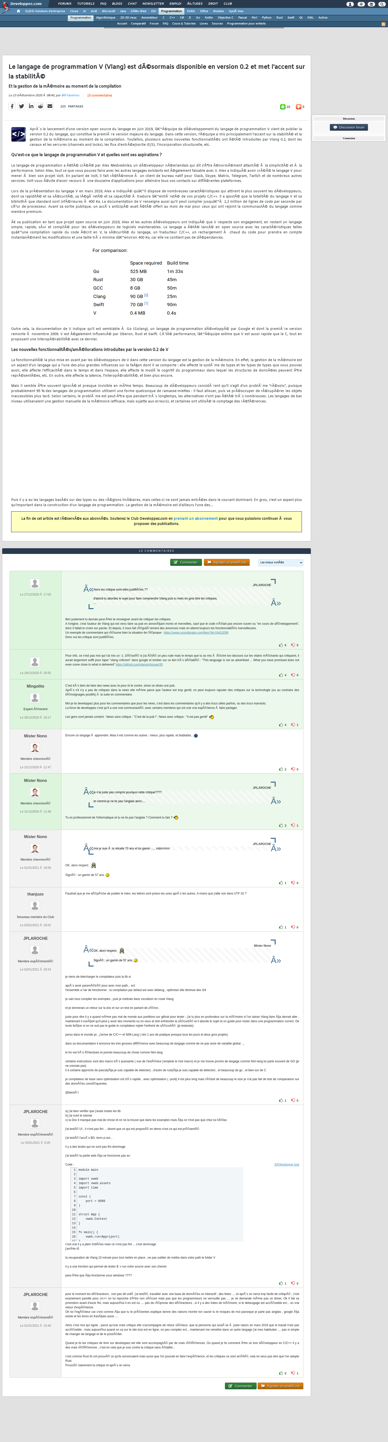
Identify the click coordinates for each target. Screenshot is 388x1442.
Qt (300, 18)
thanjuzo (35, 894)
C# (182, 18)
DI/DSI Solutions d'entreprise (45, 11)
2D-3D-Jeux (128, 18)
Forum (154, 23)
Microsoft (108, 11)
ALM (94, 11)
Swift (291, 18)
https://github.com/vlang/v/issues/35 (139, 664)
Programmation (171, 11)
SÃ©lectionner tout (286, 1164)
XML (310, 18)
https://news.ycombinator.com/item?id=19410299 (196, 632)
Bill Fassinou (70, 96)
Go (198, 18)
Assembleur (149, 18)
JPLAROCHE (35, 938)
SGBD (191, 11)
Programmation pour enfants (246, 23)
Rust (279, 18)
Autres (323, 18)
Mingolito (35, 686)
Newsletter (153, 4)
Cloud (74, 11)
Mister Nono (35, 736)
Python (266, 18)
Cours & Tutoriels (184, 23)
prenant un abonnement (196, 519)
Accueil (122, 23)
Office (204, 11)
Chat (132, 4)
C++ (172, 18)
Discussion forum (348, 127)
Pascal (242, 18)
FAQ (103, 4)
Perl (254, 18)
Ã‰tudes (195, 4)
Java (123, 11)
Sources (217, 23)
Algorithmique (105, 18)
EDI (153, 11)
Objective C (225, 18)
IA (84, 11)
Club (227, 4)
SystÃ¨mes (236, 11)
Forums (65, 4)
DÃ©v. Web (138, 11)
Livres (204, 23)
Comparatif (138, 23)
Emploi (175, 4)
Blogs (117, 4)
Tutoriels (86, 4)
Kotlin (209, 18)
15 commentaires (99, 96)
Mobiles (218, 11)
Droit (213, 4)
